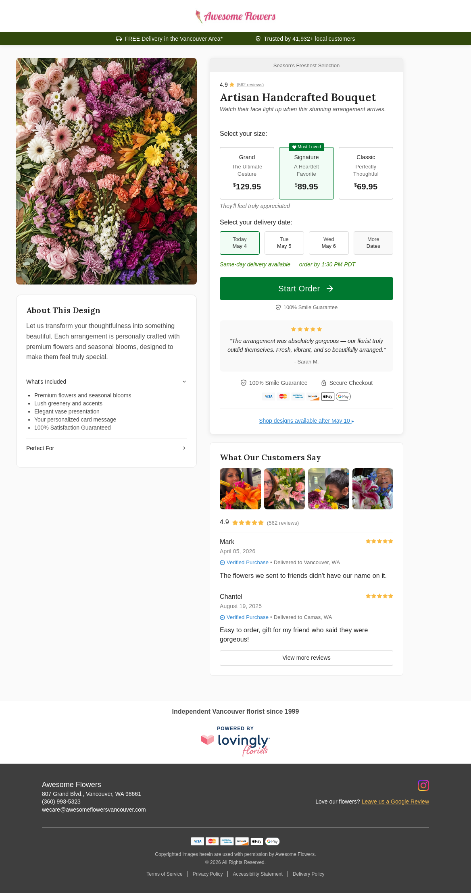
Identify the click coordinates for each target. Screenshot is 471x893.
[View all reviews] (242, 84)
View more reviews (306, 657)
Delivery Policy (309, 874)
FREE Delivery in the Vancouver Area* (174, 38)
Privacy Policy (208, 874)
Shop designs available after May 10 (306, 420)
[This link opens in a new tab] (235, 742)
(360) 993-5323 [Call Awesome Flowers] (61, 801)
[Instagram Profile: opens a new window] (423, 785)
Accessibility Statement (257, 874)
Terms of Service (164, 874)
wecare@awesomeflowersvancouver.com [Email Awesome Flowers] (94, 809)
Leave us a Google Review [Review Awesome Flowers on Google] (395, 801)
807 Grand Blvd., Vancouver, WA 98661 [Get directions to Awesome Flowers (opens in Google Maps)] (91, 794)
